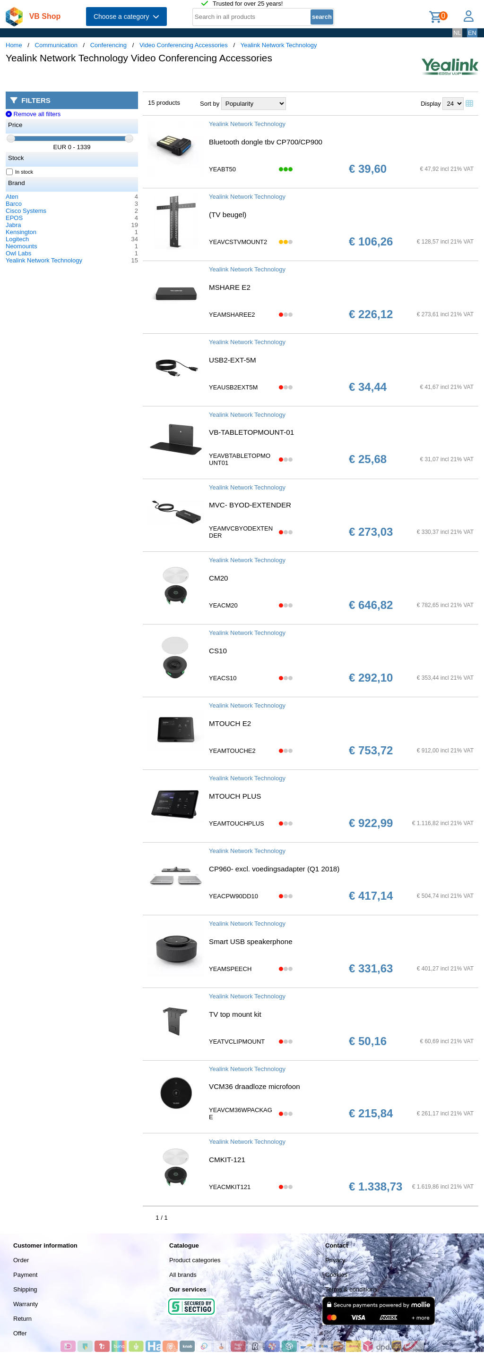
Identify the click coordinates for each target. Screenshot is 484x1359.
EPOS (14, 217)
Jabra (13, 224)
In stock (20, 172)
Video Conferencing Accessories (183, 45)
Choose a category (126, 16)
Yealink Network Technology (279, 45)
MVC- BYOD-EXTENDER (250, 505)
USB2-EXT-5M (232, 360)
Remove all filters (33, 114)
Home (14, 45)
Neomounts (21, 246)
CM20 (218, 578)
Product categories (194, 1260)
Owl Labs (18, 253)
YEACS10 (223, 678)
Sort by (209, 103)
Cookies (336, 1274)
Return (22, 1318)
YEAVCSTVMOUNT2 (238, 241)
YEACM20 (223, 605)
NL (457, 32)
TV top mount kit (235, 1014)
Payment (25, 1274)
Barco (14, 203)
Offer (20, 1333)
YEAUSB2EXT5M (233, 387)
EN (472, 32)
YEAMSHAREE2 (232, 314)
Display (431, 103)
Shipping (25, 1289)
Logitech (17, 239)
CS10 (218, 651)
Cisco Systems (26, 210)
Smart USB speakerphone (251, 941)
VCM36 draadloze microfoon (254, 1086)
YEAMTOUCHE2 (232, 750)
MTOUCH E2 (230, 723)
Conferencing (108, 45)
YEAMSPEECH (230, 968)
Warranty (25, 1304)
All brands (183, 1274)
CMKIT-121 (227, 1160)
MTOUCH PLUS (235, 796)
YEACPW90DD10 (233, 896)
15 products (164, 102)
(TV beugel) (227, 215)
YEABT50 (222, 169)
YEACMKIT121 (230, 1186)
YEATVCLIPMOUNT (237, 1041)
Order (21, 1260)
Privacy (335, 1260)
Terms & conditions (351, 1289)
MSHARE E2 (230, 287)
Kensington (21, 232)
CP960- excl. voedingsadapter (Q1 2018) (274, 869)
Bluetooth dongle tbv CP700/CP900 (265, 142)
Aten (12, 196)
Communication (56, 45)
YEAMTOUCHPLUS (236, 823)
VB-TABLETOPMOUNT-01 (251, 432)
